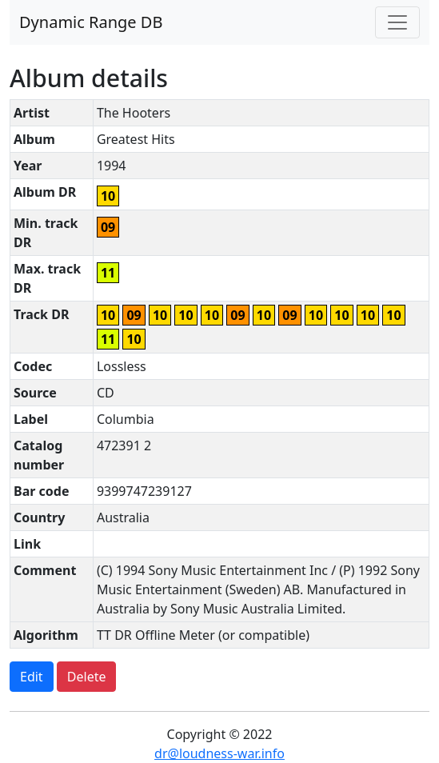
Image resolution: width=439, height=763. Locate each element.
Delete (86, 676)
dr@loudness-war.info (219, 753)
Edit (31, 676)
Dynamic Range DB (90, 22)
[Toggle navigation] (397, 22)
